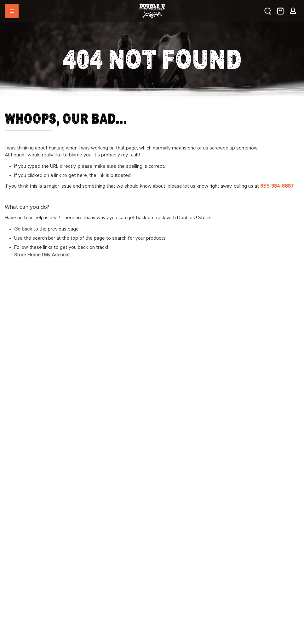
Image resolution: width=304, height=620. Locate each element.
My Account (57, 254)
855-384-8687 (277, 186)
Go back (23, 228)
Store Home (27, 254)
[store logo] (152, 8)
